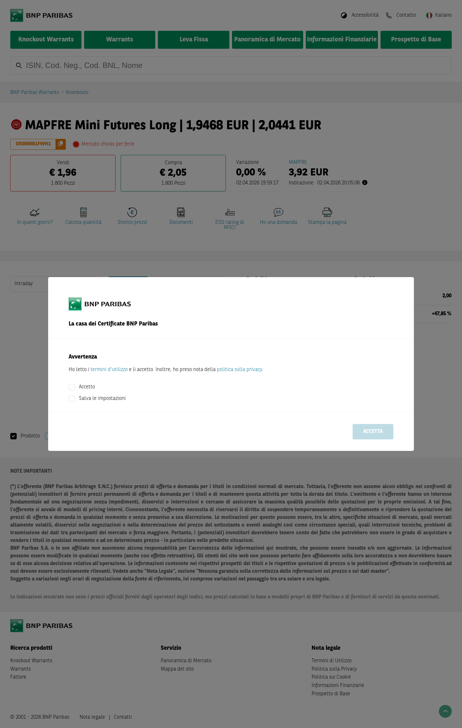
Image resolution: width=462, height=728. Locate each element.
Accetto (87, 387)
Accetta (373, 431)
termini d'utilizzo (109, 369)
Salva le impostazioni (102, 398)
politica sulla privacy (239, 369)
